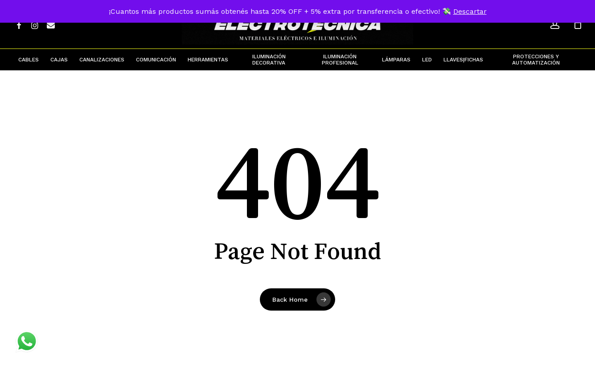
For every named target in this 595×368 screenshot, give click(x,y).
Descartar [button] (470, 11)
